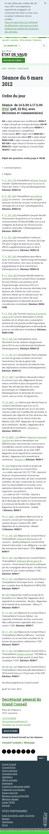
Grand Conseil (23, 68)
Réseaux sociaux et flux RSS (15, 796)
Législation (14, 40)
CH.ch (5, 825)
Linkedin (17, 742)
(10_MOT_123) (12, 437)
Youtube (6, 742)
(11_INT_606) (10, 215)
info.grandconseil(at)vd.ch (15, 721)
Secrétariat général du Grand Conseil (21, 702)
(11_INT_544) (11, 579)
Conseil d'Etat (8, 767)
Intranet (6, 805)
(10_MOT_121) (12, 402)
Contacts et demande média (16, 786)
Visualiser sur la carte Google (16, 724)
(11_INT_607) (11, 339)
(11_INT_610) (10, 180)
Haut (42, 758)
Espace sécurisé (10, 792)
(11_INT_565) (11, 650)
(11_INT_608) (10, 237)
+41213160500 (9, 718)
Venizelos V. (33, 427)
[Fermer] (45, 3)
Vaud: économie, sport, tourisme (18, 815)
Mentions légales (10, 799)
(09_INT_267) (11, 666)
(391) (7, 594)
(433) (7, 465)
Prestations (37, 40)
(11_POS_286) (10, 313)
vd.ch (4, 68)
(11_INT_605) (10, 196)
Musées (6, 818)
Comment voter (10, 773)
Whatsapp (29, 742)
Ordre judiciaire (9, 770)
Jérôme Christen (39, 180)
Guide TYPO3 (8, 802)
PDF (6, 109)
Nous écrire (11, 731)
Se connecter (12, 45)
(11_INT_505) (11, 535)
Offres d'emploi (26, 40)
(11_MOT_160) (12, 377)
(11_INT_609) (10, 256)
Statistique (7, 783)
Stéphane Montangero (28, 538)
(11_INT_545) (11, 612)
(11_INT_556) (11, 631)
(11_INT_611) (11, 354)
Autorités (5, 40)
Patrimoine (7, 822)
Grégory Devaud (24, 654)
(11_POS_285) (10, 275)
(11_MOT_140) (12, 516)
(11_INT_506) (11, 557)
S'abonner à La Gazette (13, 789)
